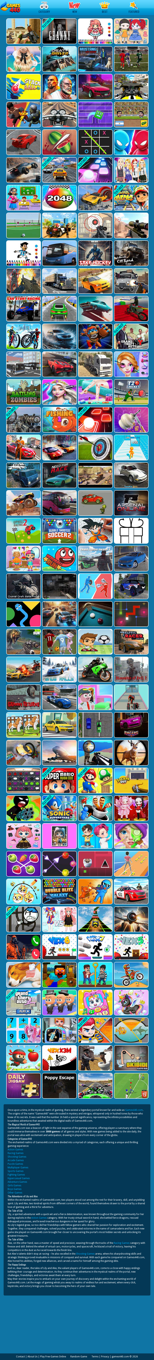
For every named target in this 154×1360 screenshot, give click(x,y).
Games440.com (134, 1110)
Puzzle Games (15, 1164)
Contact (20, 1356)
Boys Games (14, 1189)
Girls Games (14, 1185)
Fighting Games (16, 1174)
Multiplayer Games (18, 1167)
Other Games (15, 1192)
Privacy (105, 1356)
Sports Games (15, 1171)
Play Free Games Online (53, 1356)
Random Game (78, 1356)
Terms (94, 1356)
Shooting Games (17, 1156)
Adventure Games (17, 1182)
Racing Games (15, 1153)
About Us (32, 1356)
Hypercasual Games (19, 1178)
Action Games (15, 1149)
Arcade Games (16, 1160)
